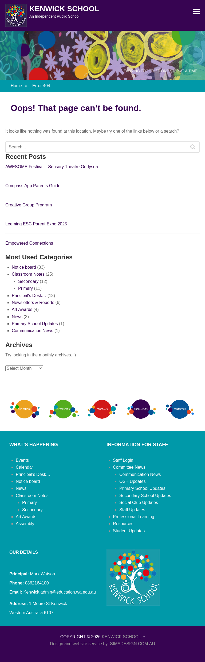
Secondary (28, 281)
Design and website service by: (80, 643)
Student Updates (129, 531)
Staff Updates (132, 509)
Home (19, 85)
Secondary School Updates (145, 495)
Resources (123, 523)
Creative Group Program (28, 205)
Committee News (129, 467)
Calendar (24, 467)
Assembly (25, 523)
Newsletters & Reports (33, 302)
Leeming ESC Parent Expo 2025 (36, 224)
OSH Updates (132, 481)
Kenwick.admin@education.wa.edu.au (59, 592)
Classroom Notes (28, 274)
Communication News (32, 330)
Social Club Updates (138, 502)
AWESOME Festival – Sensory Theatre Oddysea (51, 166)
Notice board (24, 267)
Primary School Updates (35, 323)
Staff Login (123, 460)
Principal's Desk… (29, 295)
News (17, 316)
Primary (25, 288)
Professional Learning (133, 516)
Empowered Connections (29, 243)
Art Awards (22, 309)
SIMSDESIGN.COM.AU (132, 643)
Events (22, 460)
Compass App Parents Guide (32, 185)
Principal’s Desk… (33, 474)
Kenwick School (64, 9)
